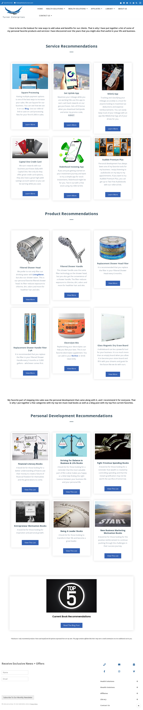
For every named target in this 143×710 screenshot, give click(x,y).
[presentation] (19, 691)
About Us (122, 9)
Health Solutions (54, 9)
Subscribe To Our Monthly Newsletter (17, 697)
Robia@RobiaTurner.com (23, 3)
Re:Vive (75, 356)
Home (40, 9)
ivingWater (39, 274)
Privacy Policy (34, 704)
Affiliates (95, 9)
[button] (119, 681)
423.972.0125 (7, 3)
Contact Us (44, 15)
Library (109, 9)
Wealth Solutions (77, 9)
